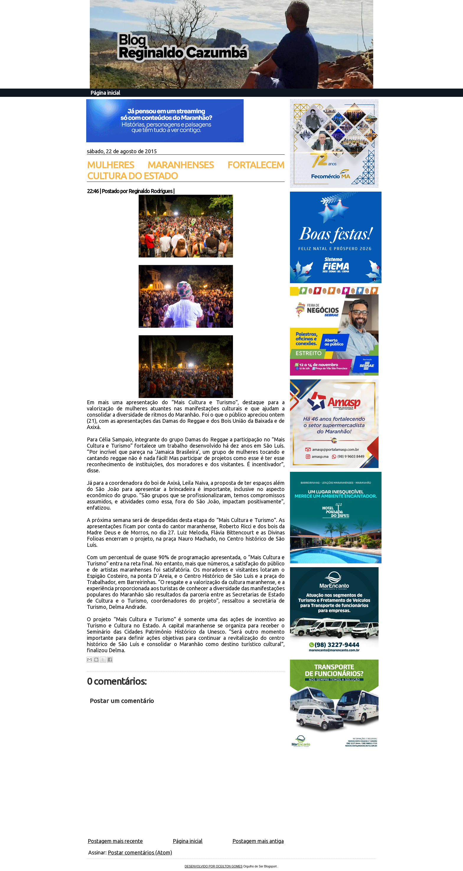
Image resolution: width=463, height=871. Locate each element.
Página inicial (105, 93)
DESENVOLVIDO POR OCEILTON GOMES (214, 866)
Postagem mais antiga (258, 841)
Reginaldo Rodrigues (150, 191)
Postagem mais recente (115, 841)
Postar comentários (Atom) (140, 852)
